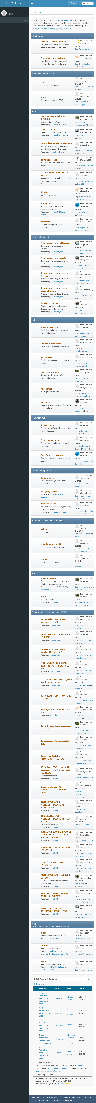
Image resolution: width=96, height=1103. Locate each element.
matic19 (84, 336)
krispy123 (80, 67)
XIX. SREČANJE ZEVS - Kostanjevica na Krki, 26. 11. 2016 (56, 681)
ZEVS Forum (14, 3)
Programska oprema (50, 440)
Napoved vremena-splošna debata (56, 143)
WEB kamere (46, 389)
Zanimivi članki (47, 478)
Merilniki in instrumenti (51, 343)
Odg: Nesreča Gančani (83, 954)
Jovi (91, 777)
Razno (43, 961)
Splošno (44, 192)
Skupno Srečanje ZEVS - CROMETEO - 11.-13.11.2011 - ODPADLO (54, 790)
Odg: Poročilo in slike (82, 685)
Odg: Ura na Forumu (82, 49)
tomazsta (78, 52)
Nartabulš (78, 688)
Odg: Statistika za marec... (84, 212)
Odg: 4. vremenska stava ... (84, 587)
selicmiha (80, 871)
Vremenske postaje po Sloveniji (55, 243)
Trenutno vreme (48, 129)
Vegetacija (45, 221)
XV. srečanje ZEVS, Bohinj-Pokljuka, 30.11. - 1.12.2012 (53, 757)
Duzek (79, 703)
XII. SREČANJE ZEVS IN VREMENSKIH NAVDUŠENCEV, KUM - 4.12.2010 (56, 819)
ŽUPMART (85, 902)
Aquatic (53, 715)
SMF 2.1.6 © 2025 (38, 1097)
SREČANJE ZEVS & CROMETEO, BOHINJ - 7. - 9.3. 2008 (54, 895)
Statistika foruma (43, 1062)
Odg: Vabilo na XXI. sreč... (84, 625)
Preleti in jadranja (58, 954)
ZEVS (43, 82)
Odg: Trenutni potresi (82, 564)
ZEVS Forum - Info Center (46, 979)
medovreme (45, 497)
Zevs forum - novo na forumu (54, 58)
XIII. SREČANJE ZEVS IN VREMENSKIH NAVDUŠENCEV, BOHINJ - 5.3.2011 (53, 805)
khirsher (78, 537)
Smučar (84, 552)
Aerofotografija (46, 954)
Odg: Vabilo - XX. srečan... (84, 655)
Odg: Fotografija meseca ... (84, 496)
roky (59, 152)
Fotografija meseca (49, 491)
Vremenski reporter (49, 503)
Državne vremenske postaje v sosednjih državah (54, 289)
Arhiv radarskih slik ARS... (83, 378)
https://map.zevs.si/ (66, 20)
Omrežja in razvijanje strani (53, 455)
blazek (53, 184)
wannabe (78, 487)
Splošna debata (56, 951)
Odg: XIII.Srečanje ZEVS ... (84, 809)
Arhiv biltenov (55, 938)
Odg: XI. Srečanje (81, 841)
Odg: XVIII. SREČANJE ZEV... (84, 700)
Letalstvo (45, 945)
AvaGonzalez (87, 449)
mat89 (54, 152)
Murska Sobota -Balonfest (84, 166)
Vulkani (44, 529)
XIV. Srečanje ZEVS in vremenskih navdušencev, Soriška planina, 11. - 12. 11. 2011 (56, 770)
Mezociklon (81, 499)
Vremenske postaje (49, 327)
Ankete (44, 596)
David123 (80, 184)
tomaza (80, 748)
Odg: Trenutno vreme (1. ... (84, 135)
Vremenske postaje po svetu (53, 258)
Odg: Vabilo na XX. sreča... (84, 640)
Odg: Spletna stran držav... (84, 265)
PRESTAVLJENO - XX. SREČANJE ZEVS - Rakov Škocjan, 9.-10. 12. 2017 (55, 666)
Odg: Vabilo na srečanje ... (84, 670)
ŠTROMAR (63, 125)
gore (83, 105)
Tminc (87, 351)
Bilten (43, 933)
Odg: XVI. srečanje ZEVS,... (84, 745)
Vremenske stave (48, 578)
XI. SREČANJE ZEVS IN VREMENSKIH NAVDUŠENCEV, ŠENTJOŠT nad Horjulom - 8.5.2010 (56, 835)
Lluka (79, 169)
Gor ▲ (90, 1097)
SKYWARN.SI (54, 967)
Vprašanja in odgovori (50, 303)
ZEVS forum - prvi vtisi (58, 970)
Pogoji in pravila (82, 1097)
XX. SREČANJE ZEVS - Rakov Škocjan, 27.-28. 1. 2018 (53, 651)
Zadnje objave (39, 984)
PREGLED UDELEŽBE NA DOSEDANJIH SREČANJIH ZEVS (54, 910)
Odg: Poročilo (80, 884)
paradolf (55, 125)
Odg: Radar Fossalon (82, 295)
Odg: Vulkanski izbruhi (83, 534)
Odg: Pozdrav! (80, 970)
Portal (43, 97)
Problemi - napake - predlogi (53, 41)
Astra (76, 828)
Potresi (44, 559)
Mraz (76, 957)
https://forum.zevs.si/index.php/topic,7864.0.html (52, 28)
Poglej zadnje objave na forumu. (48, 1071)
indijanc (61, 1084)
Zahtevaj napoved (49, 160)
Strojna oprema (48, 425)
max (87, 313)
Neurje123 (82, 514)
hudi (81, 90)
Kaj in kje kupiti (47, 357)
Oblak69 (80, 628)
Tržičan (67, 1084)
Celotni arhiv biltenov (82, 939)
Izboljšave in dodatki (50, 372)
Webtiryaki (67, 1097)
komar (43, 138)
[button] (32, 3)
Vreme (79, 215)
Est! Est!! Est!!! (81, 643)
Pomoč (73, 1097)
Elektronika (46, 402)
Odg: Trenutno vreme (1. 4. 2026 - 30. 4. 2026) (44, 998)
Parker (80, 1066)
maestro (80, 673)
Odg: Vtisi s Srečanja (82, 825)
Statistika (45, 203)
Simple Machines (51, 1097)
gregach (80, 138)
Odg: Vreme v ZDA (81, 484)
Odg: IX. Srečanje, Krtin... (83, 868)
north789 (87, 396)
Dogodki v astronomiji (51, 544)
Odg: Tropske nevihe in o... (84, 181)
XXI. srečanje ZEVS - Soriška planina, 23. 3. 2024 (53, 621)
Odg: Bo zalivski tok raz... (84, 197)
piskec (86, 434)
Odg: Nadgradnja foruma (83, 64)
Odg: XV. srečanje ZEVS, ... (84, 760)
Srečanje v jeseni (81, 777)
